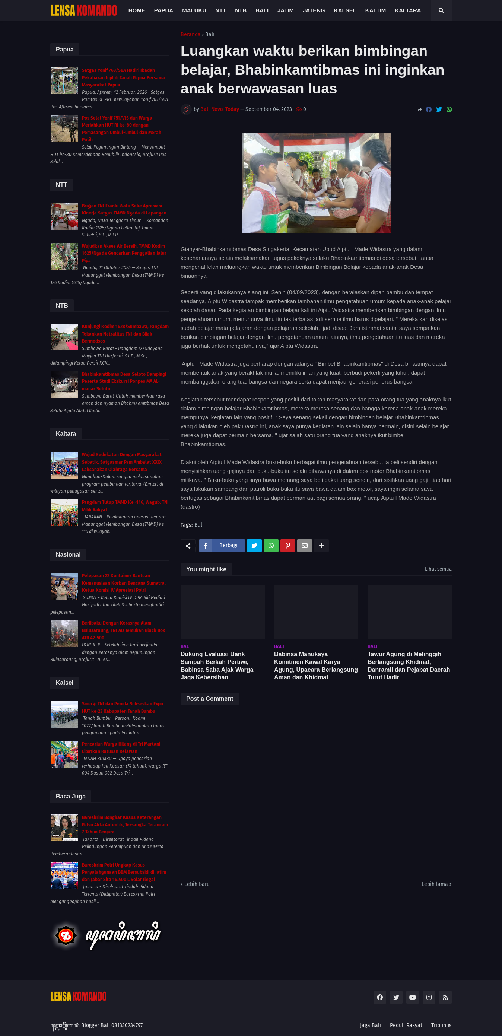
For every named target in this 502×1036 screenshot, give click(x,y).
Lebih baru (197, 884)
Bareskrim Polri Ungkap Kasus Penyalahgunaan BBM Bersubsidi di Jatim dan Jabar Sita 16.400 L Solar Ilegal (124, 872)
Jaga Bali (370, 1025)
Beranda (191, 34)
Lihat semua (438, 569)
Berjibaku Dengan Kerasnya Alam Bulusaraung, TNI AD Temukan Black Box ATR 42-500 (123, 630)
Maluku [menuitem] (194, 10)
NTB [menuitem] (241, 10)
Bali (210, 34)
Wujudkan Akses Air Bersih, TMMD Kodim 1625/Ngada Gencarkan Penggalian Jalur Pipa (124, 253)
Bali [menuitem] (262, 10)
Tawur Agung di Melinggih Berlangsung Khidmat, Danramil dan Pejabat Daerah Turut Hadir (409, 665)
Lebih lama (435, 884)
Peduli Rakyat (406, 1025)
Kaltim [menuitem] (375, 10)
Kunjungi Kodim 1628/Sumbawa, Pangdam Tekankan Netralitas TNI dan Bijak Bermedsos (125, 334)
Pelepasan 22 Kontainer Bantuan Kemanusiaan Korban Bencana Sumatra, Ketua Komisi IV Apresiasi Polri (124, 583)
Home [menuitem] (136, 10)
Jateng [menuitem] (314, 10)
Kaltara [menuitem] (408, 10)
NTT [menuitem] (220, 10)
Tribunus (441, 1025)
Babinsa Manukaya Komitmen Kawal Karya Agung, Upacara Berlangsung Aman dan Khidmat (316, 665)
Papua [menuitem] (163, 10)
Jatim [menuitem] (285, 10)
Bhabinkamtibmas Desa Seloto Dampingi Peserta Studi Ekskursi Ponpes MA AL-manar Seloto (124, 381)
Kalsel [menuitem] (345, 10)
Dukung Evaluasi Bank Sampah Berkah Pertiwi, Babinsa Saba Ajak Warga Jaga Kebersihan (217, 665)
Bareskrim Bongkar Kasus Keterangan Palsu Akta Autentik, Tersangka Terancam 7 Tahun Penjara (125, 825)
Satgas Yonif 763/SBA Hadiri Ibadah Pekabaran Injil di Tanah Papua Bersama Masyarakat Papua (123, 78)
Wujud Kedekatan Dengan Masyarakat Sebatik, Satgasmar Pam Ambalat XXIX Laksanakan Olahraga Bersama (122, 462)
